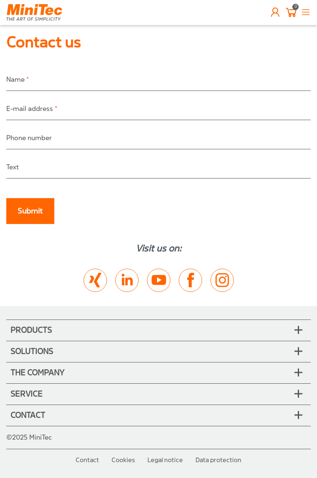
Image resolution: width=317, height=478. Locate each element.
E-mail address (31, 108)
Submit (30, 211)
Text (12, 167)
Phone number (29, 137)
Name (17, 79)
